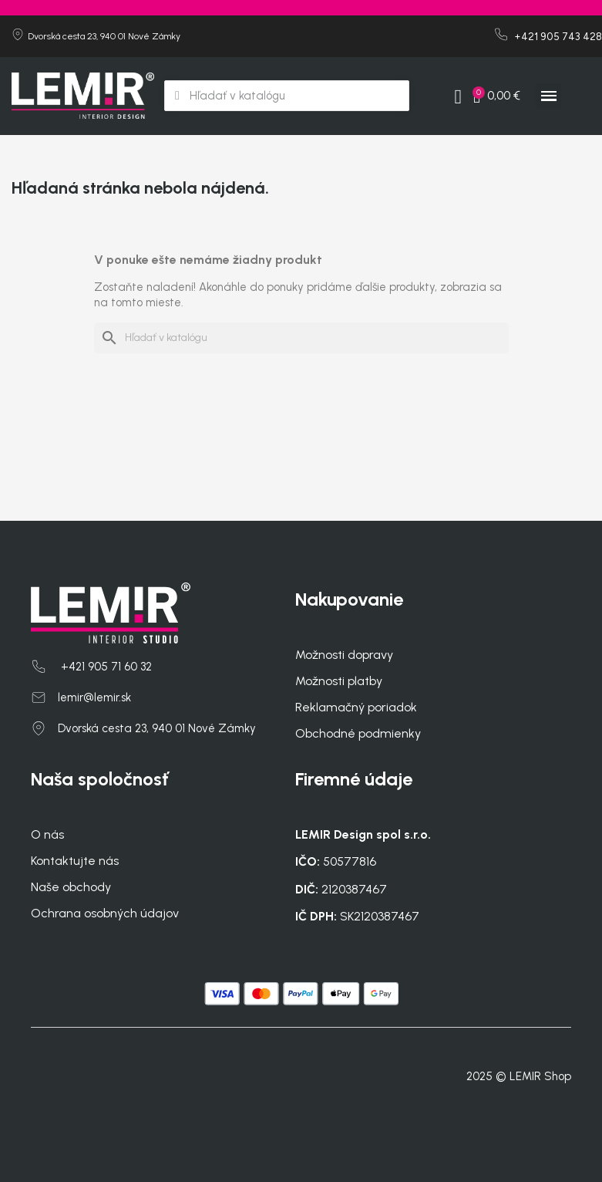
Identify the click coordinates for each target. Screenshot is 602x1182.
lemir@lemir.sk (94, 697)
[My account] (458, 97)
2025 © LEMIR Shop (518, 1076)
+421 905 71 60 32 (105, 667)
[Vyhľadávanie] (301, 338)
